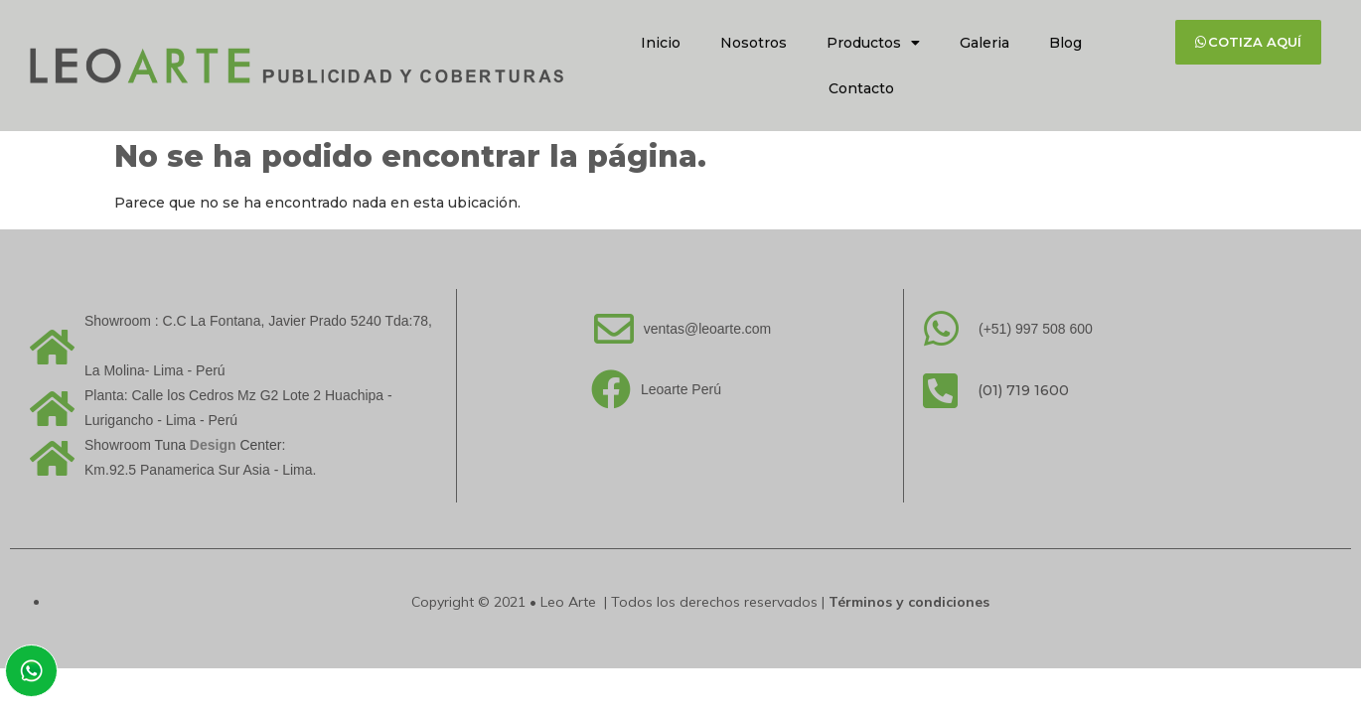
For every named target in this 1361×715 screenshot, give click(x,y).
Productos (873, 43)
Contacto (861, 88)
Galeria (984, 43)
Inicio (660, 43)
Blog (1065, 43)
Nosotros (753, 43)
